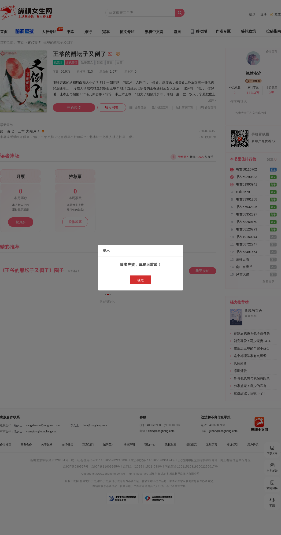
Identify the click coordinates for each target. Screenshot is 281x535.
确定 (140, 280)
